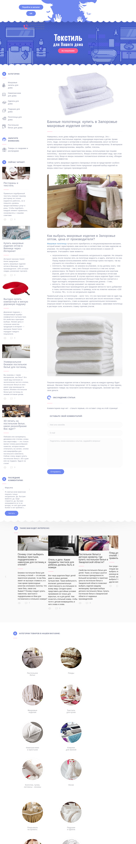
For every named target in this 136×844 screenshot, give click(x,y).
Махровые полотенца (61, 244)
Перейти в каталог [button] (31, 7)
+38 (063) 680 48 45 (112, 14)
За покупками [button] (67, 51)
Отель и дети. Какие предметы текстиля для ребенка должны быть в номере (66, 556)
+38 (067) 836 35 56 (112, 12)
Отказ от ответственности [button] (34, 823)
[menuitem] (55, 837)
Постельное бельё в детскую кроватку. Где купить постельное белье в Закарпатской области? (102, 551)
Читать (16, 506)
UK (31, 13)
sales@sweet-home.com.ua (109, 7)
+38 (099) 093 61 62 (112, 9)
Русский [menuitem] (56, 837)
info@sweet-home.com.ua (31, 791)
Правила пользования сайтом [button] (103, 823)
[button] (67, 816)
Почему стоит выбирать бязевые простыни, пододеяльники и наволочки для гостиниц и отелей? (32, 552)
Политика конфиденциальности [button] (68, 823)
